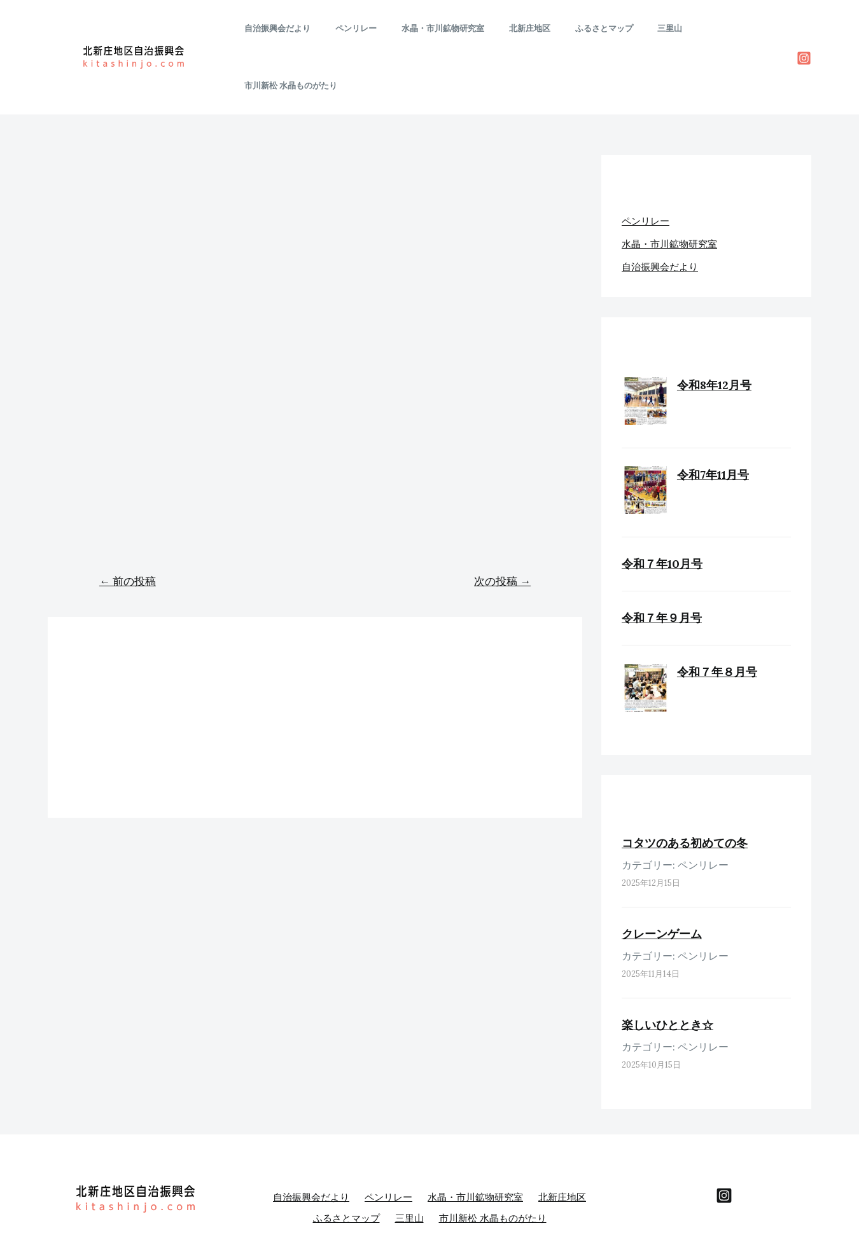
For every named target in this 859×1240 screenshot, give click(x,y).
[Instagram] (804, 29)
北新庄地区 (529, 28)
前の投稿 (127, 524)
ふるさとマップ (596, 28)
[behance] (724, 1138)
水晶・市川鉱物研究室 (451, 28)
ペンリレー (372, 28)
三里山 (653, 28)
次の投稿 (502, 524)
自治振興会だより (302, 28)
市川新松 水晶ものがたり (729, 28)
